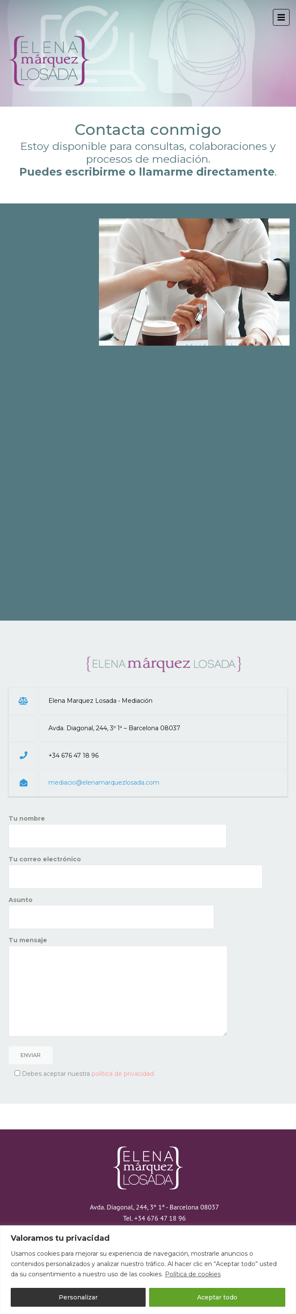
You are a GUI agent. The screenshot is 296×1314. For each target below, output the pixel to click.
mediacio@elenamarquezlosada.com (103, 782)
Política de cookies (193, 1274)
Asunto (111, 908)
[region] (148, 1269)
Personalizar (78, 1297)
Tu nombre (118, 827)
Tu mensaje (118, 987)
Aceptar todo (217, 1297)
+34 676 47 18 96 (159, 1218)
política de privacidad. (123, 1074)
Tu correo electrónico (136, 867)
